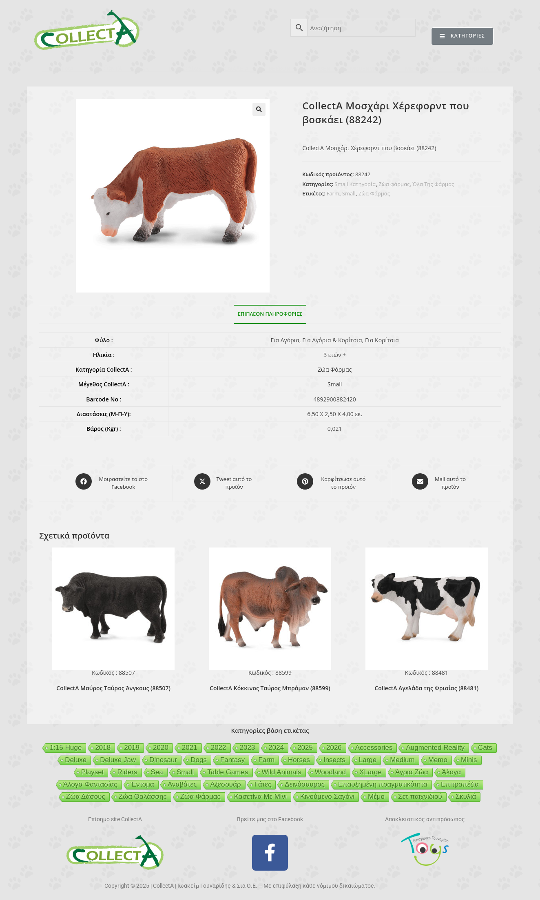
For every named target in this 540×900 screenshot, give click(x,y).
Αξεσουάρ (225, 781)
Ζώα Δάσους (85, 793)
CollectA (62, 68)
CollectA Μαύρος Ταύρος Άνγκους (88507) (113, 685)
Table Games (227, 769)
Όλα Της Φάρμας (433, 184)
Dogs (198, 756)
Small (349, 193)
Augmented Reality (435, 744)
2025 (305, 744)
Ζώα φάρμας (393, 184)
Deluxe (75, 756)
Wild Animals (281, 769)
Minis (469, 756)
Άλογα (451, 769)
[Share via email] (439, 481)
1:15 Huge (66, 744)
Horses (299, 756)
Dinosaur (163, 756)
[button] (259, 109)
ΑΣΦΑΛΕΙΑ (234, 68)
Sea (157, 769)
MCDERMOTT (367, 68)
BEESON (279, 68)
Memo (437, 756)
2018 (103, 744)
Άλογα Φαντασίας (90, 781)
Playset (92, 769)
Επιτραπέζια (460, 781)
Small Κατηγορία (355, 184)
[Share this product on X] (223, 481)
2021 (189, 744)
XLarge (370, 769)
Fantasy (232, 756)
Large (367, 756)
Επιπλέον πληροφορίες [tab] (270, 313)
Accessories (374, 744)
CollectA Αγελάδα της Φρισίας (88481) (426, 685)
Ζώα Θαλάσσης (143, 793)
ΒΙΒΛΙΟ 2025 (185, 68)
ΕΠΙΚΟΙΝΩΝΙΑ (471, 68)
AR (145, 68)
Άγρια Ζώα (411, 769)
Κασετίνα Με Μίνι (260, 793)
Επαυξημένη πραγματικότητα (382, 781)
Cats (485, 744)
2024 (276, 744)
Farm (333, 193)
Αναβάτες (182, 781)
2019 (131, 744)
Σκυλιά (466, 793)
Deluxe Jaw (118, 756)
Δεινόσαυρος (305, 781)
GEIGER (320, 68)
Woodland (330, 769)
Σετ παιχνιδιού (420, 793)
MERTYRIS (419, 68)
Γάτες (263, 781)
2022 (218, 744)
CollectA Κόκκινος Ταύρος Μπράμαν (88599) (270, 685)
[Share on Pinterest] (332, 481)
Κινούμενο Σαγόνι (327, 793)
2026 (334, 744)
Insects (334, 756)
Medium (402, 756)
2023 (247, 744)
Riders (127, 769)
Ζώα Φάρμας (374, 193)
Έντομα (142, 781)
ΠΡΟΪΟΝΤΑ (107, 68)
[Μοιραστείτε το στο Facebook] (112, 481)
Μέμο (376, 793)
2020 (160, 744)
